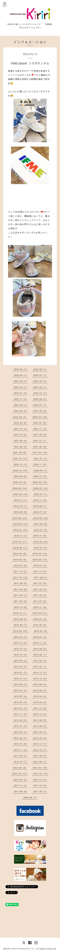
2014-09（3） (21, 684)
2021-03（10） (40, 452)
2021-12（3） (21, 429)
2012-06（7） (40, 761)
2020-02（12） (21, 494)
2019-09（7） (40, 506)
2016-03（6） (41, 631)
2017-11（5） (40, 571)
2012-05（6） (20, 767)
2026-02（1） (21, 369)
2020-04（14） (20, 488)
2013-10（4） (40, 714)
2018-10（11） (20, 541)
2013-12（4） (40, 708)
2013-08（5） (40, 720)
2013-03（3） (21, 738)
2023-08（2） (21, 381)
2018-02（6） (21, 565)
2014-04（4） (40, 696)
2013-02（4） (40, 738)
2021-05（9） (40, 446)
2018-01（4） (40, 565)
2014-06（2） (40, 690)
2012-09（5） (21, 755)
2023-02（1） (40, 387)
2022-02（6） (21, 423)
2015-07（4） (21, 654)
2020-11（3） (40, 464)
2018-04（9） (20, 559)
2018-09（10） (41, 541)
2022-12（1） (40, 393)
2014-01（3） (21, 708)
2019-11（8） (40, 500)
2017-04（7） (21, 595)
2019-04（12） (21, 524)
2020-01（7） (41, 494)
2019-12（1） (21, 500)
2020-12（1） (21, 464)
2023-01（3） (21, 393)
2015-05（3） (21, 660)
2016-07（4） (40, 619)
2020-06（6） (20, 482)
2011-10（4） (40, 785)
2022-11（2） (21, 399)
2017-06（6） (21, 589)
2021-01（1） (41, 458)
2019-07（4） (40, 512)
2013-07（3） (21, 726)
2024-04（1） (21, 375)
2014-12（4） (40, 672)
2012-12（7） (40, 744)
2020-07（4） (40, 476)
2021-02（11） (21, 458)
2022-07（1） (40, 405)
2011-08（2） (40, 791)
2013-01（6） (21, 744)
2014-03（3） (21, 702)
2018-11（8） (40, 535)
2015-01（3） (21, 672)
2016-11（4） (40, 607)
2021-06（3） (21, 446)
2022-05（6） (40, 411)
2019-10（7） (21, 506)
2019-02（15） (21, 530)
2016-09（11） (40, 613)
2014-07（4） (21, 690)
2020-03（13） (41, 488)
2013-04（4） (40, 732)
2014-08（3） (40, 684)
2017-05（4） (40, 589)
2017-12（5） (21, 571)
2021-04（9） (20, 452)
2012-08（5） (40, 755)
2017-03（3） (40, 595)
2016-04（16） (21, 631)
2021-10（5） (21, 434)
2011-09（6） (21, 791)
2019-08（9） (21, 512)
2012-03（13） (20, 773)
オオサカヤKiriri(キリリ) (22, 948)
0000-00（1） (31, 797)
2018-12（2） (21, 535)
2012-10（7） (40, 750)
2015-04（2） (40, 660)
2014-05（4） (21, 696)
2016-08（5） (21, 619)
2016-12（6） (21, 607)
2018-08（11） (21, 547)
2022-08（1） (21, 405)
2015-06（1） (40, 654)
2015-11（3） (40, 643)
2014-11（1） (21, 678)
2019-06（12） (20, 518)
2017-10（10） (21, 577)
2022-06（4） (21, 411)
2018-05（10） (40, 553)
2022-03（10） (40, 417)
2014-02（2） (40, 702)
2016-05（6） (40, 625)
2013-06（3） (40, 726)
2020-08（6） (21, 476)
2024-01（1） (40, 375)
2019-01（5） (41, 530)
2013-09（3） (21, 720)
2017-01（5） (40, 601)
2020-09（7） (41, 470)
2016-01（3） (40, 637)
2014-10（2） (40, 678)
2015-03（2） (21, 666)
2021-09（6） (40, 434)
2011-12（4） (40, 779)
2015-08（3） (40, 649)
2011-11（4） (21, 785)
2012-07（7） (21, 761)
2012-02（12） (41, 773)
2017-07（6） (40, 583)
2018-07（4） (41, 547)
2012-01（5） (21, 779)
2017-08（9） (21, 583)
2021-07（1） (40, 440)
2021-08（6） (21, 440)
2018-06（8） (20, 553)
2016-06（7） (21, 625)
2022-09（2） (40, 399)
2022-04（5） (20, 417)
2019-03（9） (41, 524)
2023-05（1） (40, 381)
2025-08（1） (40, 369)
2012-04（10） (40, 767)
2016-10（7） (20, 613)
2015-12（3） (21, 643)
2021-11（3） (40, 429)
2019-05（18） (41, 518)
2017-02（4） (21, 601)
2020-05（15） (40, 482)
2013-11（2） (21, 714)
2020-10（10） (21, 470)
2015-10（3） (21, 649)
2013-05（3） (21, 732)
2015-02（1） (40, 666)
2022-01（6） (40, 423)
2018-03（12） (40, 559)
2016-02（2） (21, 637)
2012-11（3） (21, 750)
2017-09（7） (41, 577)
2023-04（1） (21, 387)
